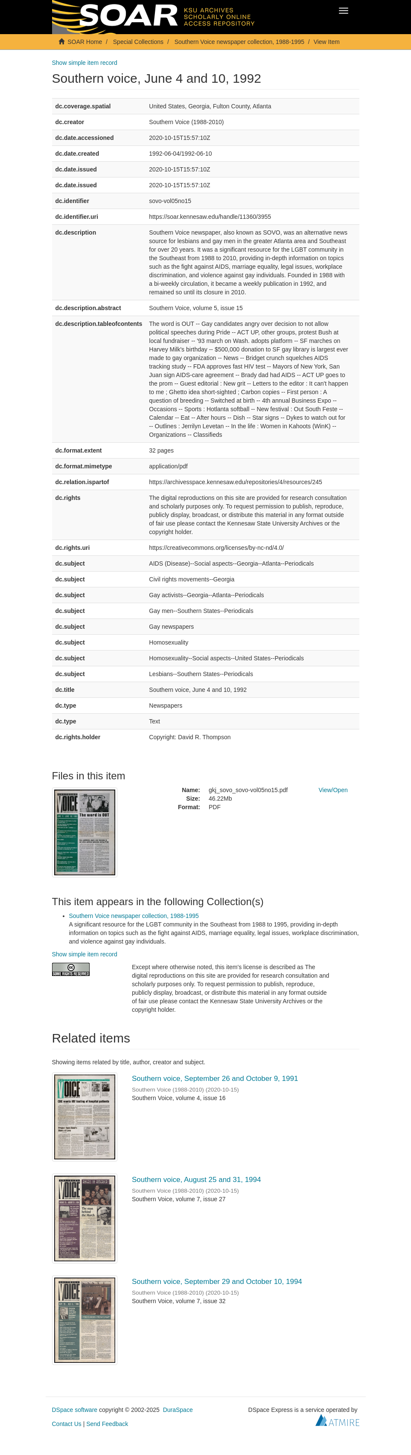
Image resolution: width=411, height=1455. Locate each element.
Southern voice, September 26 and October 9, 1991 (215, 1079)
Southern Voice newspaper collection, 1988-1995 (239, 41)
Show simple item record (84, 62)
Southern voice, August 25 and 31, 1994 (196, 1180)
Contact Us (67, 1423)
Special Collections (138, 41)
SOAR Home (84, 41)
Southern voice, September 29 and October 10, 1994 (217, 1282)
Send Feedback (107, 1423)
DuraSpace (178, 1409)
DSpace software (75, 1409)
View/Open (333, 790)
